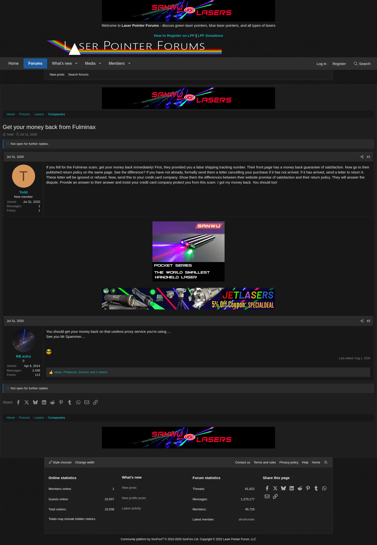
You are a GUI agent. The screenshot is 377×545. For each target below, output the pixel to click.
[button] (119, 63)
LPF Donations (210, 35)
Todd (55, 135)
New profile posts (134, 494)
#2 (323, 322)
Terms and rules (265, 462)
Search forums (78, 74)
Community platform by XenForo (160, 539)
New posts (57, 74)
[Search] (319, 64)
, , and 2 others (126, 373)
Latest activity (131, 503)
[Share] (316, 158)
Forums (78, 63)
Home (56, 63)
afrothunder (247, 519)
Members (160, 63)
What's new (105, 63)
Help (305, 462)
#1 (323, 158)
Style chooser (60, 462)
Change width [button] (84, 462)
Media (133, 63)
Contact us (242, 462)
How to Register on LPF (174, 35)
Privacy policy (288, 462)
